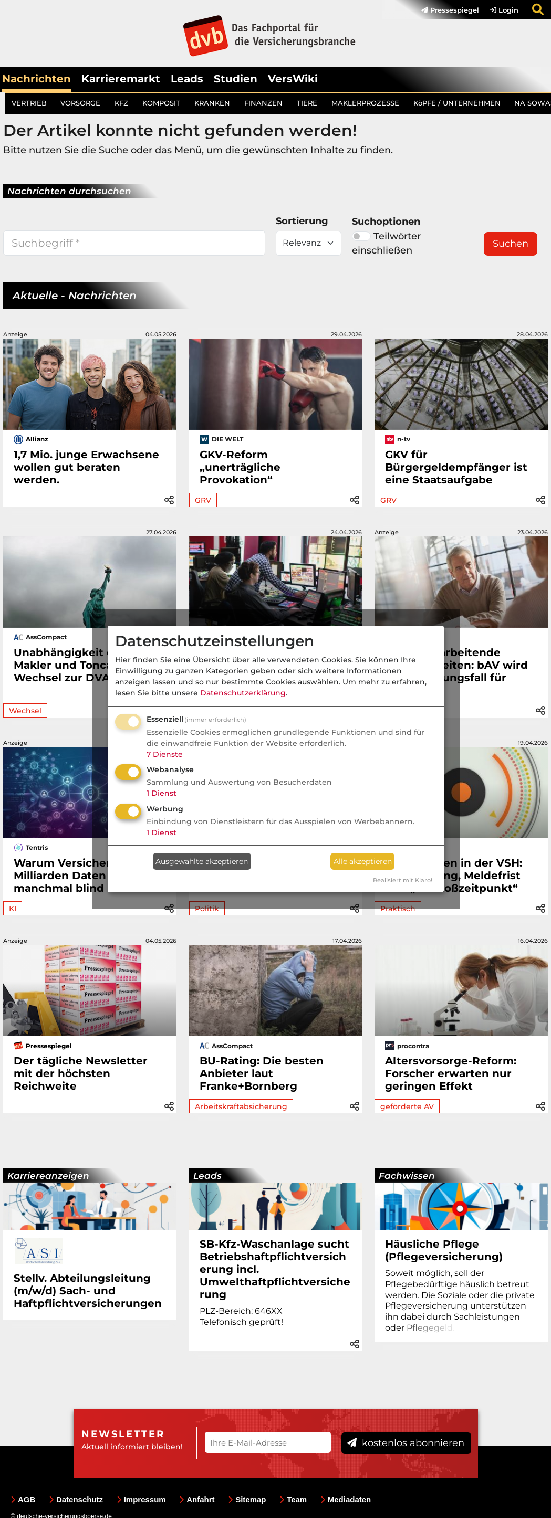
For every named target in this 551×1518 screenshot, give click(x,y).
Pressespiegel (450, 10)
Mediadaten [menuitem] (345, 1499)
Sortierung (302, 221)
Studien (235, 78)
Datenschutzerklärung (243, 693)
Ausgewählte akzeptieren (201, 861)
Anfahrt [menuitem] (196, 1499)
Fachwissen (407, 1176)
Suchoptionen (386, 221)
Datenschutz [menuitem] (76, 1499)
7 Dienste (165, 754)
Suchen (510, 243)
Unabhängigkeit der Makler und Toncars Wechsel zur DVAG (70, 665)
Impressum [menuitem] (141, 1499)
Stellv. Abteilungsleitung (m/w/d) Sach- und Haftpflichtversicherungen (88, 1291)
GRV (203, 500)
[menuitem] (445, 10)
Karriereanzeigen (48, 1176)
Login (504, 10)
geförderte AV (407, 1106)
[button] (169, 498)
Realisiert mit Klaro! (402, 880)
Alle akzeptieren (363, 861)
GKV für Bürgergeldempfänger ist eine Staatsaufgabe (456, 467)
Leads (187, 78)
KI (12, 908)
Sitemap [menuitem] (247, 1499)
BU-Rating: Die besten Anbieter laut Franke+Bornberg (262, 1073)
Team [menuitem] (293, 1499)
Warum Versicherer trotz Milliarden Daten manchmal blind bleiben (83, 875)
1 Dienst (161, 793)
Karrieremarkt (120, 78)
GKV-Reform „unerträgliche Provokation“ (240, 467)
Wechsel (25, 710)
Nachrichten (36, 78)
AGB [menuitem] (23, 1499)
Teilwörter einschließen (386, 243)
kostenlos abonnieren (405, 1443)
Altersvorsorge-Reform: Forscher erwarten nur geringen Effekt (450, 1073)
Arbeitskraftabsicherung (241, 1106)
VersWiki (293, 78)
